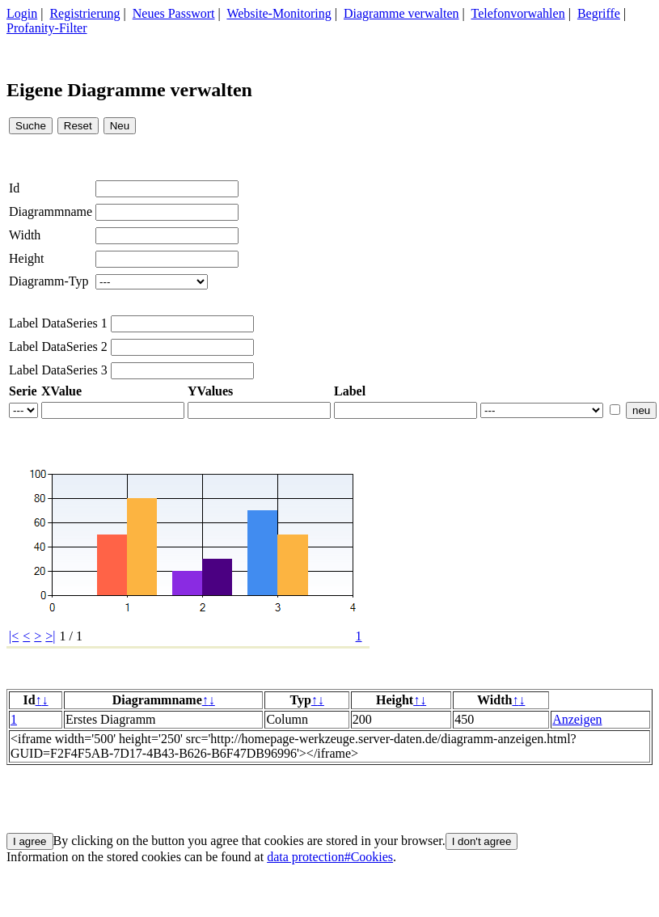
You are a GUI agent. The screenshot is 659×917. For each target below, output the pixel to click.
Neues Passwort (174, 13)
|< (14, 636)
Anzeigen (577, 719)
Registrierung (84, 13)
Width (24, 235)
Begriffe (598, 13)
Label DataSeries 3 (58, 370)
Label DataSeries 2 (58, 346)
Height (26, 258)
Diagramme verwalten (401, 13)
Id (14, 188)
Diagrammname (50, 211)
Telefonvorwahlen (518, 13)
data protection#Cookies (330, 857)
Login (21, 13)
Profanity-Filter (46, 28)
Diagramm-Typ (48, 281)
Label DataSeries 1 (58, 323)
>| (50, 636)
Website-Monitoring (278, 13)
